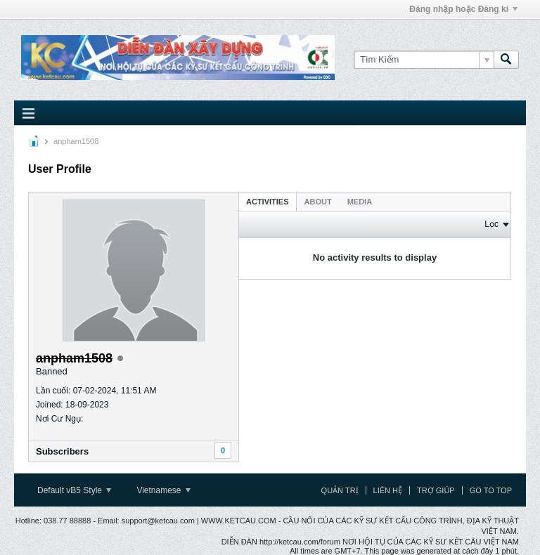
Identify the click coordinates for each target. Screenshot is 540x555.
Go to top (491, 490)
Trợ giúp (436, 490)
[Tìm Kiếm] (424, 60)
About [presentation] (318, 201)
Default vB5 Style (74, 490)
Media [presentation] (359, 201)
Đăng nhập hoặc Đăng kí (463, 9)
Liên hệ (387, 490)
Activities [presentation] (267, 201)
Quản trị (340, 490)
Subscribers (62, 451)
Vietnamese (163, 490)
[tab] (267, 201)
